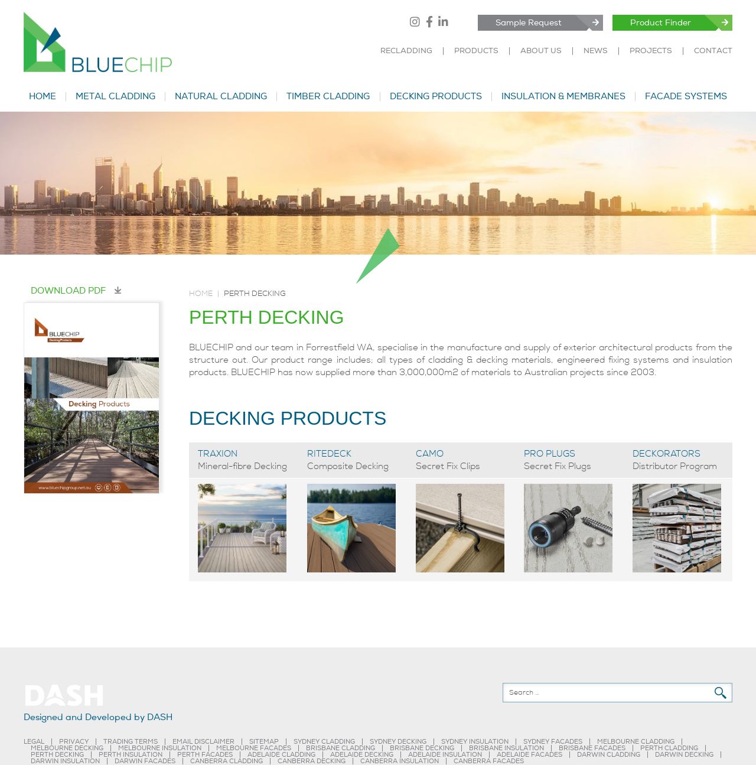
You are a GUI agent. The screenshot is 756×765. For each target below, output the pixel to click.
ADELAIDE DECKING (361, 755)
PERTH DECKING (57, 755)
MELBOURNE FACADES (253, 748)
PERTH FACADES (205, 755)
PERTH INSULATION (130, 755)
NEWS (596, 51)
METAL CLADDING (115, 96)
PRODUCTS (476, 51)
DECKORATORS (666, 453)
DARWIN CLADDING (608, 755)
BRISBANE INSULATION (506, 748)
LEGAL (34, 742)
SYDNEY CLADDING (324, 742)
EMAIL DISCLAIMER (203, 742)
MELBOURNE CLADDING (635, 742)
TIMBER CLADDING (328, 96)
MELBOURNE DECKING (67, 748)
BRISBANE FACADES (592, 748)
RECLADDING (406, 51)
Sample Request (529, 23)
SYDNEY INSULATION (475, 742)
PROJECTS (651, 51)
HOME (42, 96)
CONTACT (713, 51)
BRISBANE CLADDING (340, 748)
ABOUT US (541, 51)
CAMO (430, 453)
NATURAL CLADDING (221, 96)
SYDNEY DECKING (398, 742)
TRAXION (217, 453)
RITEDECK (329, 453)
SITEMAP (264, 742)
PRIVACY (74, 742)
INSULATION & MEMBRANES (563, 96)
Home (201, 293)
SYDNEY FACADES (552, 742)
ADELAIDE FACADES (529, 755)
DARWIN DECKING (684, 755)
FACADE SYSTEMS (686, 96)
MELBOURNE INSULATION (159, 748)
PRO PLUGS (549, 453)
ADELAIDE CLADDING (281, 755)
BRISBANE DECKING (422, 748)
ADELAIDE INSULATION (445, 755)
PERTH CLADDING (669, 748)
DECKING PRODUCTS (436, 96)
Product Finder (660, 23)
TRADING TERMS (130, 742)
